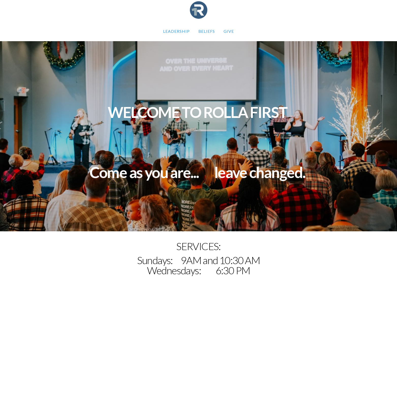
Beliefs (206, 31)
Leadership (176, 31)
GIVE (229, 31)
